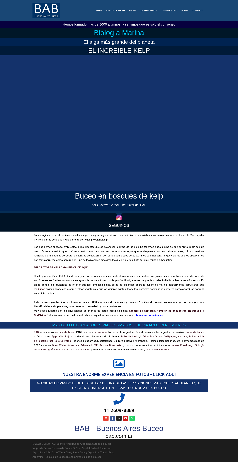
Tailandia (126, 336)
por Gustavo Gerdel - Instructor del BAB (119, 205)
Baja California (63, 340)
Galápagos (170, 336)
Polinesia (194, 336)
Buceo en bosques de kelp (119, 196)
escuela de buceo (65, 332)
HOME (99, 10)
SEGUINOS (119, 225)
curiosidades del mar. (157, 349)
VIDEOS (184, 10)
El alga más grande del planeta (119, 42)
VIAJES (132, 10)
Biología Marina (119, 33)
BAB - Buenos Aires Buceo (119, 428)
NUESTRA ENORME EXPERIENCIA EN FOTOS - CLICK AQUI (119, 374)
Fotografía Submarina (55, 349)
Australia (182, 336)
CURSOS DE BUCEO (115, 10)
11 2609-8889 (119, 410)
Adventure (73, 345)
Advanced (86, 345)
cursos (130, 345)
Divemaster (115, 345)
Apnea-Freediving (182, 345)
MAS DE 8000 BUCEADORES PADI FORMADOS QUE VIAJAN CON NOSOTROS (119, 325)
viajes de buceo (194, 332)
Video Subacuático (79, 349)
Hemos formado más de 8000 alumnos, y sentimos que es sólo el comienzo (119, 24)
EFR (95, 345)
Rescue (103, 345)
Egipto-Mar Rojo (61, 336)
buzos (41, 289)
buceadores (100, 332)
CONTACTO (197, 10)
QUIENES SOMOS (149, 10)
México (144, 336)
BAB (36, 332)
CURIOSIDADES (169, 10)
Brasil (50, 340)
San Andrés (156, 336)
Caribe (135, 336)
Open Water (59, 345)
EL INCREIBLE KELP (119, 50)
